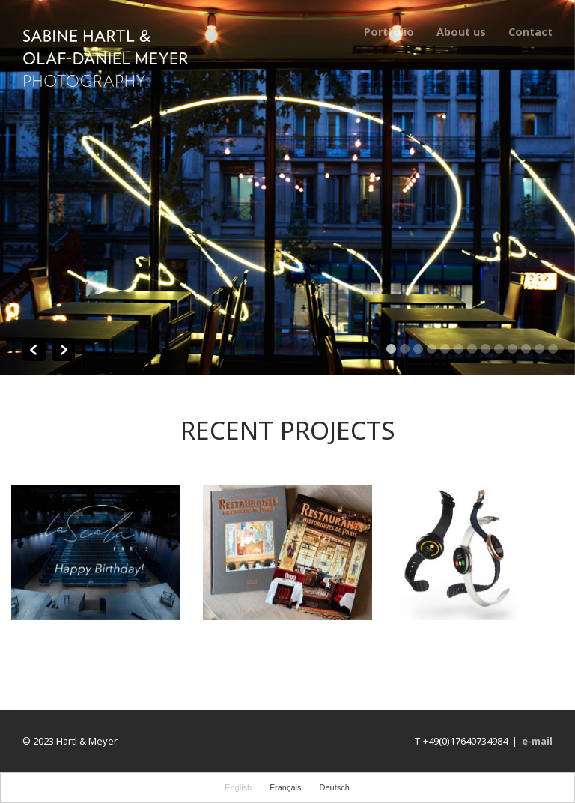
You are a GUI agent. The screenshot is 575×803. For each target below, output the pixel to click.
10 (512, 349)
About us (461, 32)
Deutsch (335, 787)
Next (63, 349)
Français (285, 787)
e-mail (537, 741)
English (238, 787)
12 (539, 349)
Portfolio (389, 32)
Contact (530, 32)
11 (526, 349)
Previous (34, 349)
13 (553, 349)
